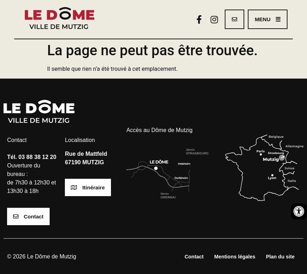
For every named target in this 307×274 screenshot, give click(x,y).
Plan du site (280, 256)
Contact (194, 256)
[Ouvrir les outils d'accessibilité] (299, 211)
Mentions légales (234, 256)
